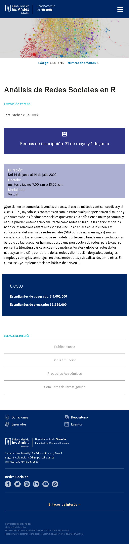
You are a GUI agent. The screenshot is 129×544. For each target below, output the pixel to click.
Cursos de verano (17, 104)
